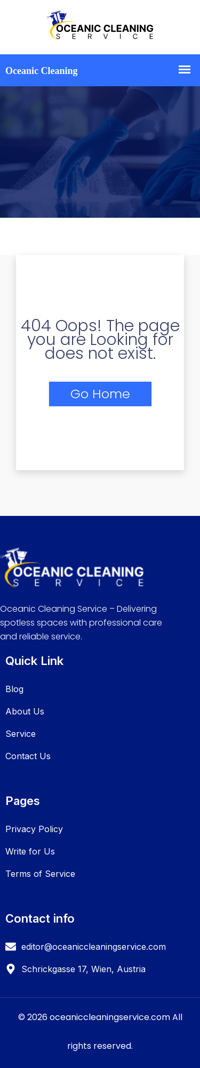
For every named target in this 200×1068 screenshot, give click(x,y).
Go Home (100, 393)
